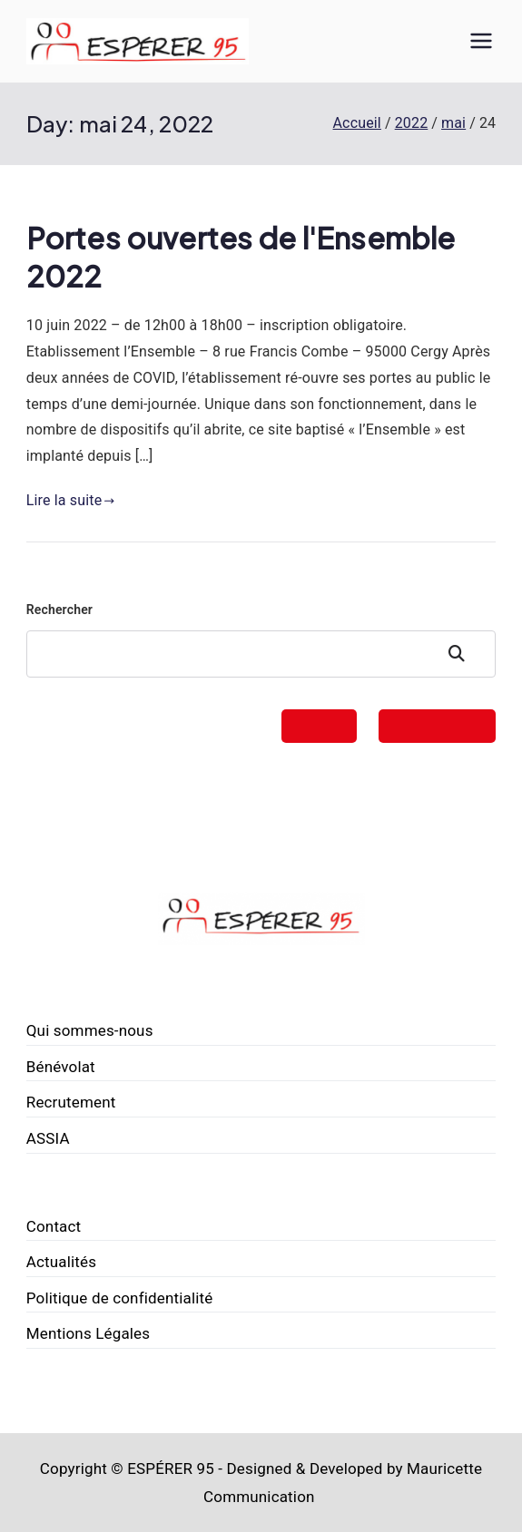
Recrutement (71, 1102)
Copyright (73, 1468)
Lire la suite (70, 500)
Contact (54, 1226)
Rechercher (59, 609)
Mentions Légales (88, 1333)
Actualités (61, 1262)
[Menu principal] (481, 41)
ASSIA (48, 1138)
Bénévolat (60, 1067)
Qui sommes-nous (89, 1030)
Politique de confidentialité (119, 1298)
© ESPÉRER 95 (162, 1468)
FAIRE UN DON (437, 726)
